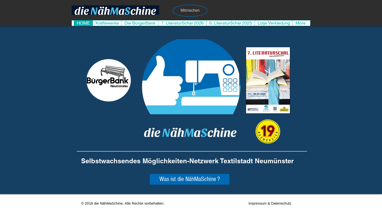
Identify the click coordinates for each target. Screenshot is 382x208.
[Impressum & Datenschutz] (270, 203)
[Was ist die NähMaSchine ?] (189, 179)
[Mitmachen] (190, 11)
